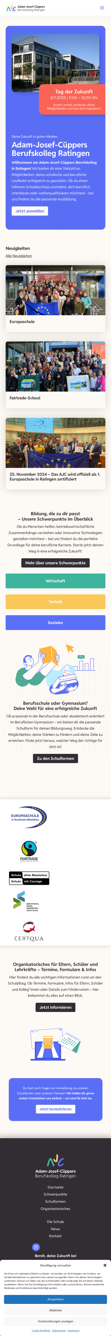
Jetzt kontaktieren (55, 1109)
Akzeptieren (55, 1299)
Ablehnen (55, 1310)
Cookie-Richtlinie (41, 1330)
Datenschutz (59, 1330)
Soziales (55, 622)
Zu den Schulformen (55, 758)
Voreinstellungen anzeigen (55, 1321)
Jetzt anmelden (30, 211)
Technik (55, 601)
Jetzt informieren (55, 1007)
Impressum (73, 1330)
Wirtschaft (55, 581)
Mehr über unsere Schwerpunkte (55, 563)
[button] (105, 1265)
